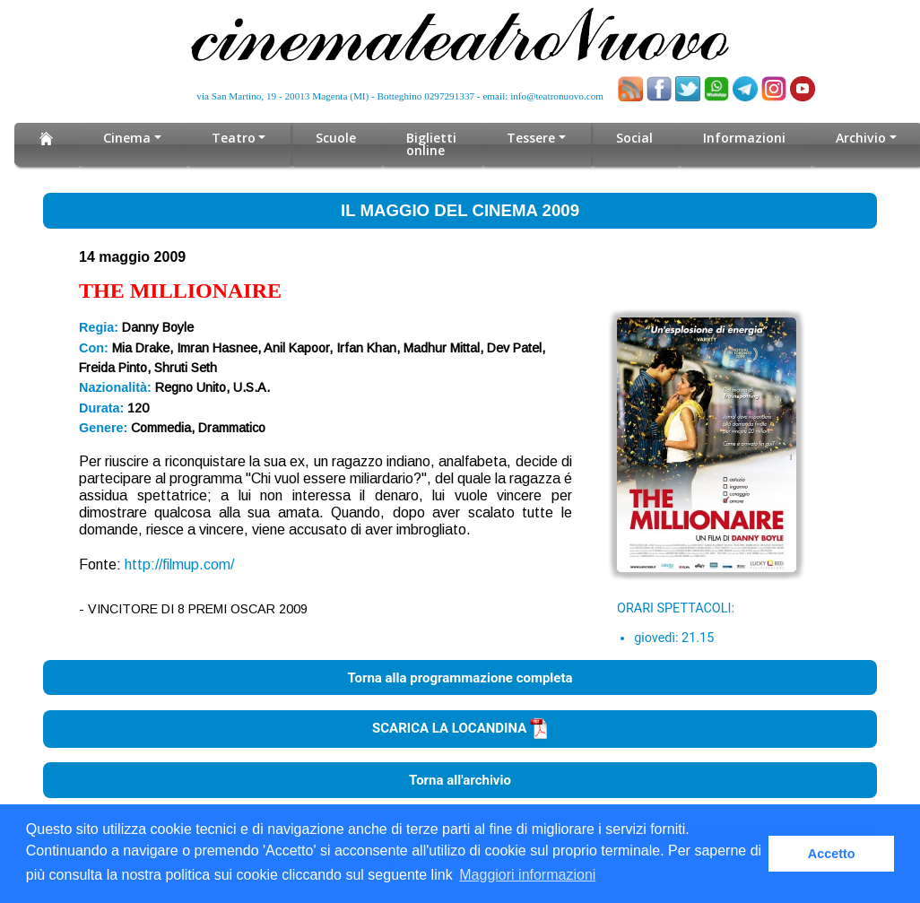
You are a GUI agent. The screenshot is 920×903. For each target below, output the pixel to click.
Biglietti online (431, 144)
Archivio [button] (860, 137)
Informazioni (744, 137)
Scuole (336, 137)
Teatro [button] (234, 137)
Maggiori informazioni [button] (527, 874)
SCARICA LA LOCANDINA (460, 728)
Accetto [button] (831, 854)
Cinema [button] (127, 137)
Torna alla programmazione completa (459, 677)
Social (634, 137)
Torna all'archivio (460, 780)
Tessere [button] (531, 137)
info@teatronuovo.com (556, 96)
